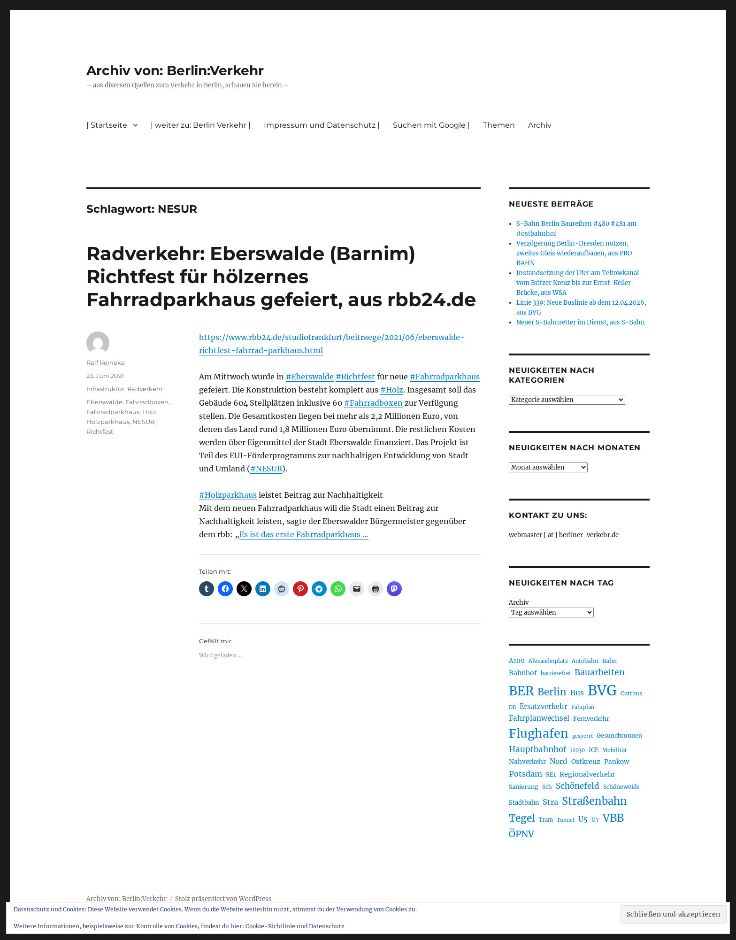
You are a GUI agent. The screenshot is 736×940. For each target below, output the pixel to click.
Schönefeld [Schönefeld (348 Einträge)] (577, 786)
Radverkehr (145, 389)
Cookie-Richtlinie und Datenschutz (295, 926)
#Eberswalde (310, 376)
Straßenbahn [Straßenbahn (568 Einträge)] (594, 801)
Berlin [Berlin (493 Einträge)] (552, 692)
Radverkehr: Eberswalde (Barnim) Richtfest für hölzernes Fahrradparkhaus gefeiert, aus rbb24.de (281, 276)
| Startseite (106, 125)
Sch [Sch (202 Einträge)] (547, 786)
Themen (499, 125)
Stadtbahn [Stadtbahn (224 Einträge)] (524, 802)
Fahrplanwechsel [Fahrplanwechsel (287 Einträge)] (539, 718)
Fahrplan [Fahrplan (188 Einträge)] (582, 707)
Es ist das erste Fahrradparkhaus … (303, 534)
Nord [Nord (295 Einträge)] (558, 761)
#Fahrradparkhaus (445, 376)
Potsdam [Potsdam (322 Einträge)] (525, 773)
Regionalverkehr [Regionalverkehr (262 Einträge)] (587, 774)
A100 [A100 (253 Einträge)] (517, 660)
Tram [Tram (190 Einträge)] (546, 820)
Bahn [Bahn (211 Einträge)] (609, 660)
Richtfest (99, 431)
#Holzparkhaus (228, 495)
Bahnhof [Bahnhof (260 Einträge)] (523, 673)
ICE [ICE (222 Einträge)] (593, 750)
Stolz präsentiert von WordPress (223, 899)
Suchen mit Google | (431, 125)
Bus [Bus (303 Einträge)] (577, 692)
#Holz (391, 389)
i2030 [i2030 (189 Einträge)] (577, 750)
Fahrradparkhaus (112, 412)
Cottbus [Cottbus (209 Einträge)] (631, 693)
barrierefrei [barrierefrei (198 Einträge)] (556, 673)
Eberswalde (104, 402)
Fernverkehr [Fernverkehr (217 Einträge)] (591, 718)
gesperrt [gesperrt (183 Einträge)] (582, 736)
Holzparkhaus (108, 421)
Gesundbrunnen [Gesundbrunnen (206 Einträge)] (619, 735)
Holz (149, 412)
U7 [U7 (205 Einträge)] (595, 819)
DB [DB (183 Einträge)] (512, 707)
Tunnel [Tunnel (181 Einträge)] (566, 820)
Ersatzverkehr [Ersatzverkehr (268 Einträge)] (543, 706)
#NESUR (266, 468)
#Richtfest (355, 376)
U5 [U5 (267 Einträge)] (583, 819)
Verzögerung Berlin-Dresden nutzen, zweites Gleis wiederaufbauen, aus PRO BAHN (574, 253)
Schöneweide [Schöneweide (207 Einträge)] (621, 786)
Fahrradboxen (147, 402)
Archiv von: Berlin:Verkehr (175, 70)
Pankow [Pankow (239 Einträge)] (616, 762)
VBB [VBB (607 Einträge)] (613, 817)
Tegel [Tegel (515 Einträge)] (522, 818)
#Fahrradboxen (373, 403)
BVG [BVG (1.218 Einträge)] (602, 690)
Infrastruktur (105, 389)
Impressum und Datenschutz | (322, 125)
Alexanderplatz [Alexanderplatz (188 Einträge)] (548, 661)
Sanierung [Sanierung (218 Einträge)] (523, 786)
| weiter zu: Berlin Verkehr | (201, 125)
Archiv (540, 125)
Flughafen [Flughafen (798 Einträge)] (538, 733)
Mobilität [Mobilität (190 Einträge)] (614, 750)
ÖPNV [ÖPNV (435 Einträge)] (521, 834)
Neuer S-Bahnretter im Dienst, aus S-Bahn (580, 322)
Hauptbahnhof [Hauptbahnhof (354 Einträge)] (538, 749)
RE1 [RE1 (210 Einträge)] (551, 774)
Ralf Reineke (105, 362)
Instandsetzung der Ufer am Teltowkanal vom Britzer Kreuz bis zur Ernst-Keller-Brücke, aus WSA (577, 283)
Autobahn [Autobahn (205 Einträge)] (585, 660)
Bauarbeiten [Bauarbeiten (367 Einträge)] (600, 672)
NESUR (143, 421)
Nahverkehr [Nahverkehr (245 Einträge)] (527, 762)
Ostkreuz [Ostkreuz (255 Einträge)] (585, 761)
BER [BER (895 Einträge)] (521, 691)
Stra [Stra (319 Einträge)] (550, 802)
